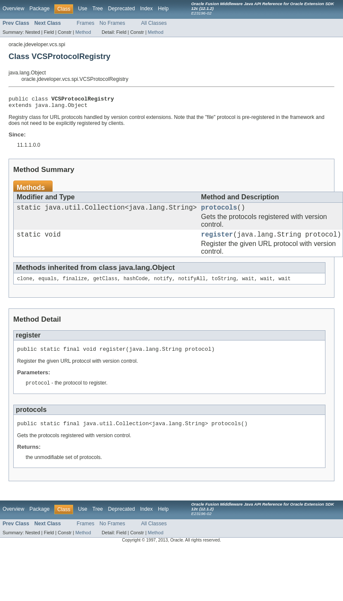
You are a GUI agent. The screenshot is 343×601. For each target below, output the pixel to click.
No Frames (112, 23)
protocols (219, 211)
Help (163, 9)
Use (82, 9)
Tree (97, 9)
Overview (13, 9)
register (217, 240)
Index (146, 9)
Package (40, 9)
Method (83, 32)
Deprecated (121, 9)
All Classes (154, 23)
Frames (85, 23)
